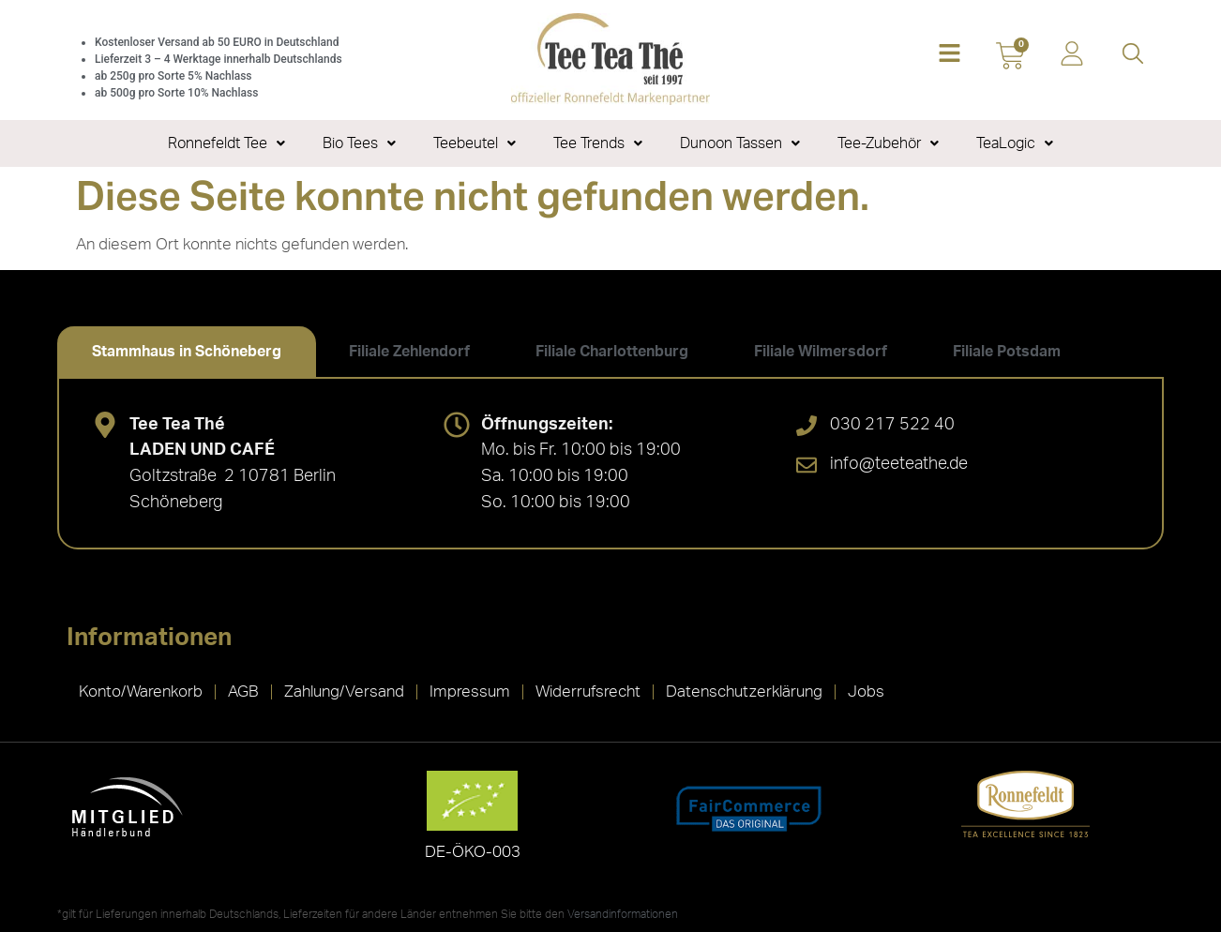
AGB (243, 691)
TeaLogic (1014, 143)
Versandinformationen (622, 914)
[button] (949, 54)
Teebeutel (474, 143)
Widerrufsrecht (588, 691)
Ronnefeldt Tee (226, 143)
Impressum (470, 691)
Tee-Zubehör (888, 143)
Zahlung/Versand (344, 691)
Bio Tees (359, 143)
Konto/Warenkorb (141, 691)
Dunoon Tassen (740, 143)
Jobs (866, 691)
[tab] (186, 351)
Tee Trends (597, 143)
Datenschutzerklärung (744, 691)
